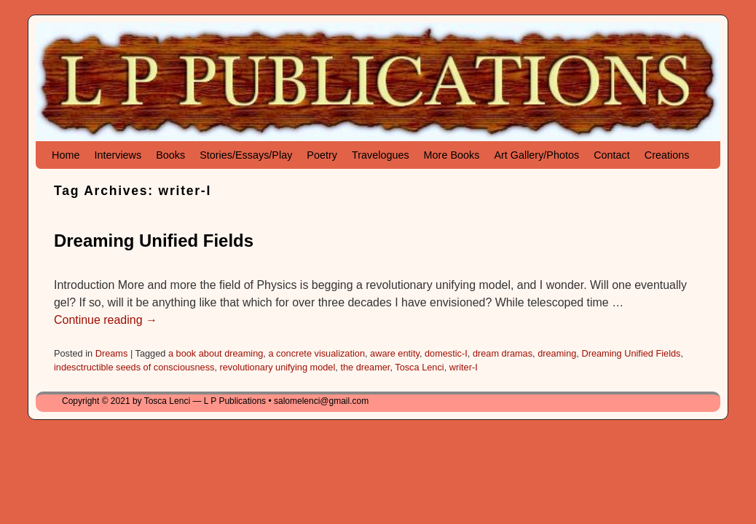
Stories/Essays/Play (246, 155)
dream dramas (502, 353)
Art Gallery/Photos (536, 155)
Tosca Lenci (419, 367)
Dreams (111, 353)
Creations (667, 155)
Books (170, 155)
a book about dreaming (215, 353)
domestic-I (446, 353)
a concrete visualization (316, 353)
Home (65, 155)
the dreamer (365, 367)
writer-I (463, 367)
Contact (612, 155)
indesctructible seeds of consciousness (134, 367)
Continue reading (105, 320)
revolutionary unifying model (278, 367)
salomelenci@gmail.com (321, 401)
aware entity (395, 353)
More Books (452, 155)
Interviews (117, 155)
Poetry (322, 155)
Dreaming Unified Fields (153, 240)
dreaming (557, 353)
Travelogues (380, 155)
